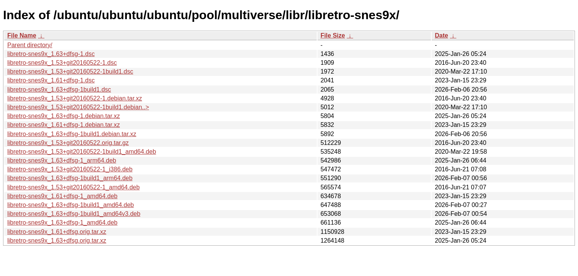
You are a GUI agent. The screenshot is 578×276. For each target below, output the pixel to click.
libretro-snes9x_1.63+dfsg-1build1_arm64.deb (70, 178)
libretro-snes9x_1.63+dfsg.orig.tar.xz (56, 240)
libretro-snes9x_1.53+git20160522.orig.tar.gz (68, 143)
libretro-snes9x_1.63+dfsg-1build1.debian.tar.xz (71, 134)
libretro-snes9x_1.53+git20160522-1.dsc (62, 62)
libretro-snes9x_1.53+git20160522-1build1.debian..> (78, 107)
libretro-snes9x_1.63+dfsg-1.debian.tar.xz (63, 116)
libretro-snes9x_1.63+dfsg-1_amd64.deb (62, 222)
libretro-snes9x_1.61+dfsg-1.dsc (51, 80)
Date (441, 35)
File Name (21, 35)
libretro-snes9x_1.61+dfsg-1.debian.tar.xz (63, 125)
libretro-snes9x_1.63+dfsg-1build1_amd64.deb (70, 205)
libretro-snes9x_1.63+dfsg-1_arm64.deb (61, 160)
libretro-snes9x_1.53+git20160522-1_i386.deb (70, 169)
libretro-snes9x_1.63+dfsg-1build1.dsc (59, 89)
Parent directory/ (29, 45)
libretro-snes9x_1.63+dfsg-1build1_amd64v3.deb (73, 213)
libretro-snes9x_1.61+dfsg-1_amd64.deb (62, 196)
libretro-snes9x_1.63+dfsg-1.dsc (51, 54)
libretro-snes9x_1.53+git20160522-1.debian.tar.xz (74, 98)
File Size (333, 35)
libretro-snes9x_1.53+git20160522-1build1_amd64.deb (81, 151)
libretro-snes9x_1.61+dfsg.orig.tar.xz (56, 231)
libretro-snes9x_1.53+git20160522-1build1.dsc (70, 71)
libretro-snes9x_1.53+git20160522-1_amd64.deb (73, 187)
